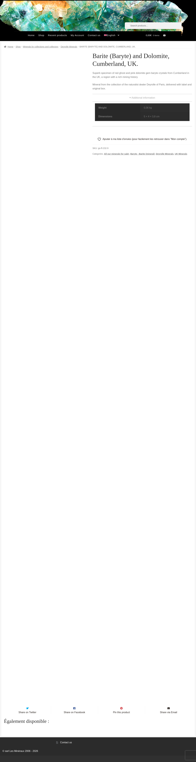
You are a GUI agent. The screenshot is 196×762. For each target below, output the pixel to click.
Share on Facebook (74, 718)
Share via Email (168, 718)
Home (31, 35)
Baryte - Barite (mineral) (142, 154)
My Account (77, 35)
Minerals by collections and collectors (40, 46)
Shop (41, 35)
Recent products (57, 35)
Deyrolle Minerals (69, 46)
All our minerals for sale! (116, 154)
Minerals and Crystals (35, 5)
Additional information (142, 97)
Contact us (94, 35)
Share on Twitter (27, 718)
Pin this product (121, 718)
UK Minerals (181, 154)
